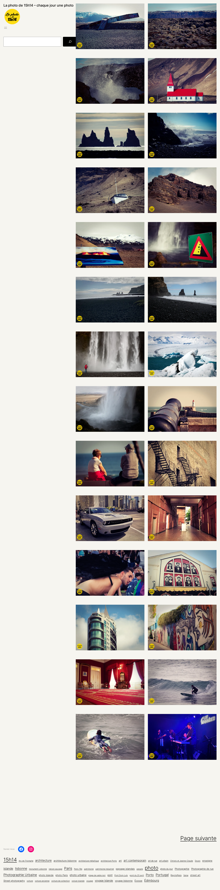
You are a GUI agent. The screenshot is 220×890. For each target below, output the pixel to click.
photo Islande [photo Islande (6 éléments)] (46, 875)
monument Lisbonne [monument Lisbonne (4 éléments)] (38, 869)
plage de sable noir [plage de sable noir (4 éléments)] (97, 875)
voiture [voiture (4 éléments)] (30, 881)
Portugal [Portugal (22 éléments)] (162, 875)
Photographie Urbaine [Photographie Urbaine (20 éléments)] (20, 875)
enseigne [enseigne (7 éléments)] (207, 860)
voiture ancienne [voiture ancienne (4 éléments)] (42, 881)
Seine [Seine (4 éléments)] (185, 875)
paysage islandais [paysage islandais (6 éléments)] (125, 869)
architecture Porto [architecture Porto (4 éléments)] (109, 861)
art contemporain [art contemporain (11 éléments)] (135, 860)
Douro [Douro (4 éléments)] (197, 861)
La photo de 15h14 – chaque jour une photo (38, 5)
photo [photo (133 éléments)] (151, 868)
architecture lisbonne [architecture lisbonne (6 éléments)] (65, 860)
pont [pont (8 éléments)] (110, 875)
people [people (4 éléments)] (140, 869)
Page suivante (198, 838)
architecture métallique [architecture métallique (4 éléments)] (89, 861)
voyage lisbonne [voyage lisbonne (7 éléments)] (124, 880)
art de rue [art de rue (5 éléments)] (152, 861)
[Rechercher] (70, 42)
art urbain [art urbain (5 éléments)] (163, 861)
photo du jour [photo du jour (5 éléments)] (166, 869)
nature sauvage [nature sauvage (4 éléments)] (55, 869)
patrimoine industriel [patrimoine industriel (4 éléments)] (105, 869)
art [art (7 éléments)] (120, 860)
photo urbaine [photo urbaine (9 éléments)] (78, 875)
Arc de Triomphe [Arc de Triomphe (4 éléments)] (26, 861)
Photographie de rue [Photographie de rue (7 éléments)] (202, 868)
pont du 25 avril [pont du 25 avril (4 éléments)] (137, 875)
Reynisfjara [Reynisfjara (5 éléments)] (176, 875)
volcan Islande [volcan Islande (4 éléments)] (78, 881)
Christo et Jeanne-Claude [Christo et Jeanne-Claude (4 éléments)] (181, 861)
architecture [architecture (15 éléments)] (43, 860)
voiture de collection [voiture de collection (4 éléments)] (60, 881)
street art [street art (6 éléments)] (195, 875)
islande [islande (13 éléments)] (8, 868)
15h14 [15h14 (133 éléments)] (10, 860)
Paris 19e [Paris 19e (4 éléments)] (78, 869)
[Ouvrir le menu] (5, 28)
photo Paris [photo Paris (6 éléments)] (61, 875)
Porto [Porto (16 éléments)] (150, 875)
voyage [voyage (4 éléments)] (89, 881)
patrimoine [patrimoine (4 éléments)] (89, 869)
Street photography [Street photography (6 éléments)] (14, 880)
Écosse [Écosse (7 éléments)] (138, 880)
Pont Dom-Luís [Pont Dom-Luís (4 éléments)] (121, 875)
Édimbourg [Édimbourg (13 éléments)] (151, 880)
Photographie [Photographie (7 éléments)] (182, 868)
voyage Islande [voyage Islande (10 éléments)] (104, 880)
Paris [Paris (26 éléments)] (68, 868)
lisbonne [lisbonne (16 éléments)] (21, 868)
